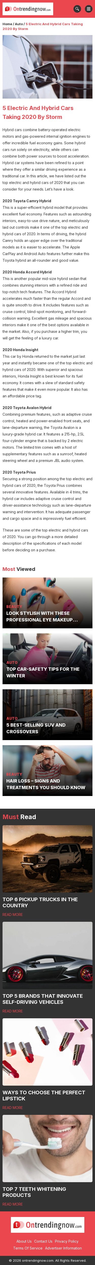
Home (7, 24)
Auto (19, 24)
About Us (24, 1241)
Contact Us (43, 1241)
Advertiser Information (63, 1248)
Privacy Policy (67, 1241)
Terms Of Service (28, 1248)
